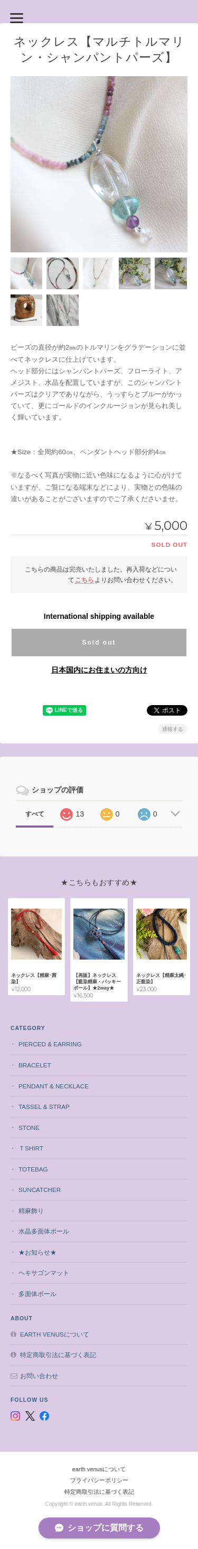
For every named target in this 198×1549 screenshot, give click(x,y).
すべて (34, 814)
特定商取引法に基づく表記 (58, 1354)
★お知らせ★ (37, 1252)
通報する (172, 729)
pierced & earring (50, 1044)
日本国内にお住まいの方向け (99, 670)
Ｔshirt (30, 1148)
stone (29, 1127)
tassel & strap (44, 1106)
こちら (84, 579)
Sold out (99, 642)
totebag (33, 1169)
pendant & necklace (53, 1086)
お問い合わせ (39, 1375)
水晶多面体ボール (43, 1231)
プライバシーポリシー (99, 1480)
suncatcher (39, 1189)
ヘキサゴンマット (43, 1272)
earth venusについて (54, 1334)
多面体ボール (37, 1293)
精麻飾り (31, 1210)
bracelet (34, 1065)
